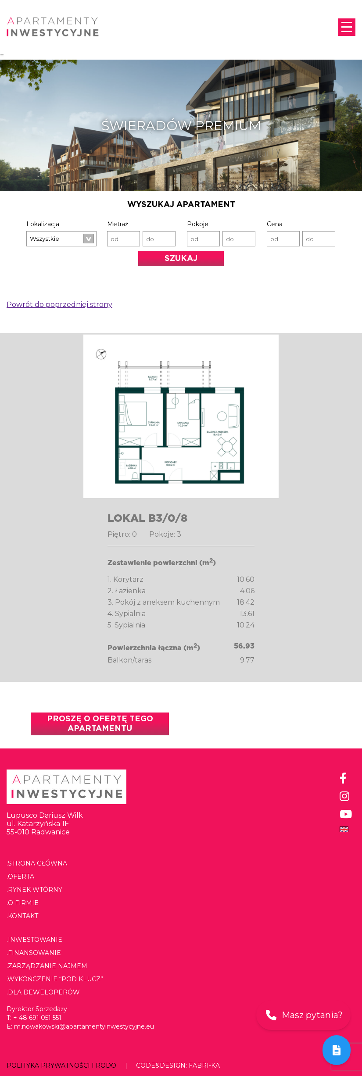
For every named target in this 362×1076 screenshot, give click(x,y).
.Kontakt (22, 916)
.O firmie (23, 903)
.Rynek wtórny (34, 890)
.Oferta (20, 876)
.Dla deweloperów (43, 992)
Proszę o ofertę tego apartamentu (100, 724)
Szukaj (181, 259)
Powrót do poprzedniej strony (59, 304)
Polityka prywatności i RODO (61, 1065)
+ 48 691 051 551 (37, 1018)
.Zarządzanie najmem (47, 966)
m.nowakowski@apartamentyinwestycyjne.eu (84, 1026)
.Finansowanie (34, 953)
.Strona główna (37, 863)
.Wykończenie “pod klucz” (55, 979)
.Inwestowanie (34, 940)
